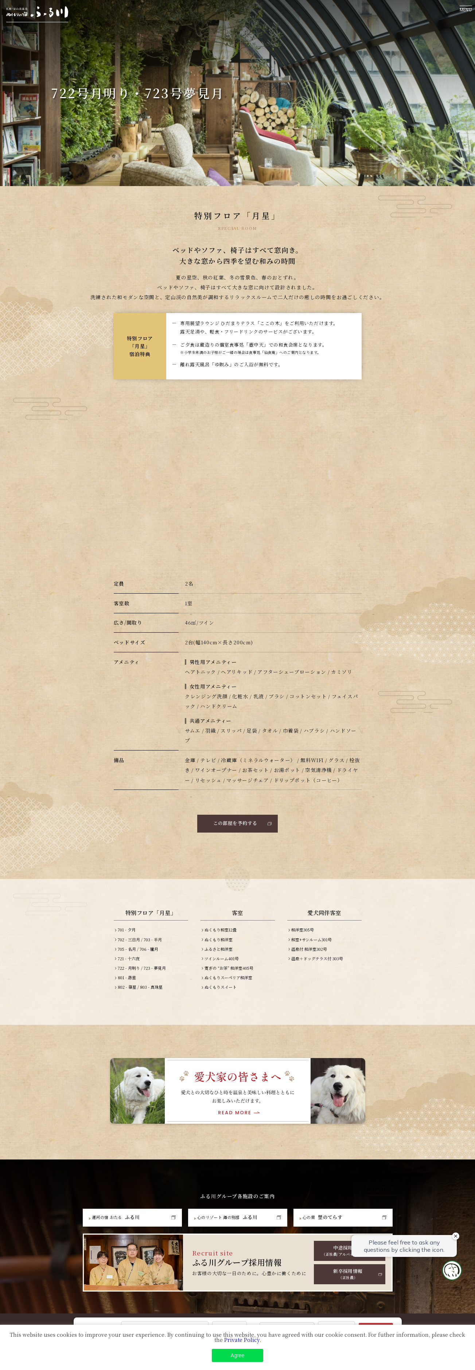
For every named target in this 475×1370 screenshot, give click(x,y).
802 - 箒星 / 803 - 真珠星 (140, 991)
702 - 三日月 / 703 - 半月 (140, 943)
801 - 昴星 (127, 981)
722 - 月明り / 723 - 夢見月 (142, 972)
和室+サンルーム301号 (311, 943)
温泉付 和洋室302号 (309, 953)
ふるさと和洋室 (219, 953)
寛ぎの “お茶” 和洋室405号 (229, 972)
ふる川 (119, 1222)
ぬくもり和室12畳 (221, 934)
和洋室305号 (302, 934)
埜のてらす (326, 1222)
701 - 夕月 (127, 934)
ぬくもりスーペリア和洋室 (228, 981)
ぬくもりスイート (221, 991)
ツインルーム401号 (222, 962)
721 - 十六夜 (129, 962)
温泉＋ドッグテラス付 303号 (317, 962)
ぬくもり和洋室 (219, 943)
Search (375, 1330)
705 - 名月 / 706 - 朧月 (138, 953)
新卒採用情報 (348, 1279)
